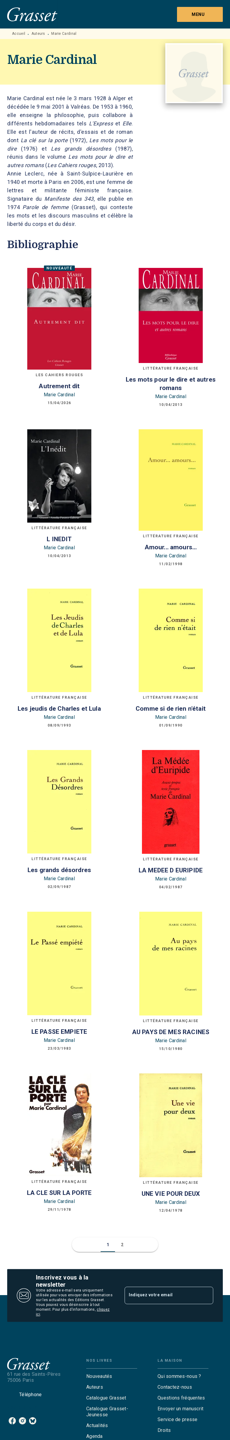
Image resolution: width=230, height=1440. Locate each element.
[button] (108, 1245)
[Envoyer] (206, 1295)
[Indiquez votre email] (161, 1295)
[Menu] (200, 14)
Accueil (18, 34)
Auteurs (38, 34)
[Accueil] (32, 14)
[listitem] (12, 1421)
